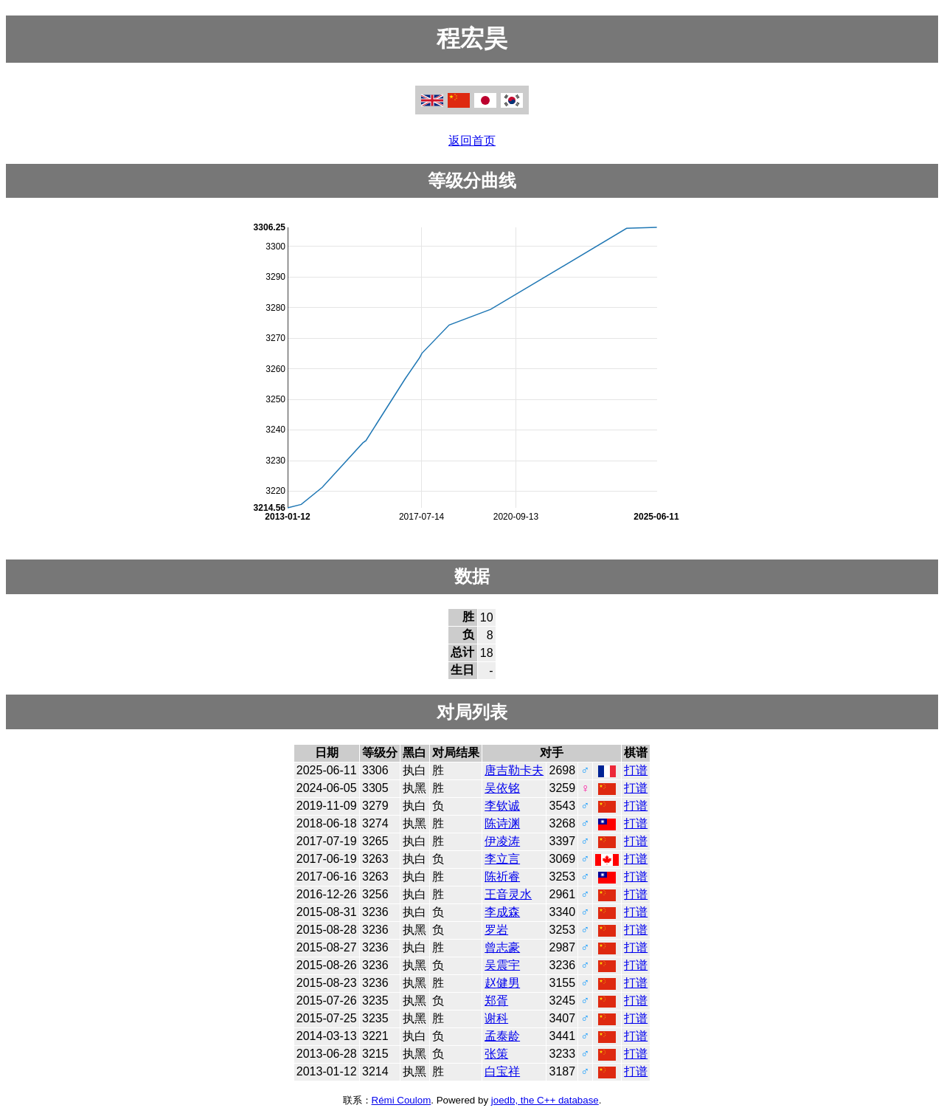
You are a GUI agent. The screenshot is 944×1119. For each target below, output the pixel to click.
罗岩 (496, 929)
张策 (496, 1053)
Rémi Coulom (401, 1100)
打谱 (636, 770)
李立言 (502, 859)
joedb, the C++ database (545, 1100)
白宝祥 (502, 1071)
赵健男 (502, 983)
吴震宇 (502, 965)
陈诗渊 (502, 823)
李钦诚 (502, 805)
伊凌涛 (502, 841)
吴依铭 (502, 788)
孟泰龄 (502, 1036)
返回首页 (472, 140)
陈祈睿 (502, 876)
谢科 (496, 1018)
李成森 (502, 912)
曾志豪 (502, 947)
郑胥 (496, 1000)
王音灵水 (508, 894)
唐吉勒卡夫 (514, 770)
